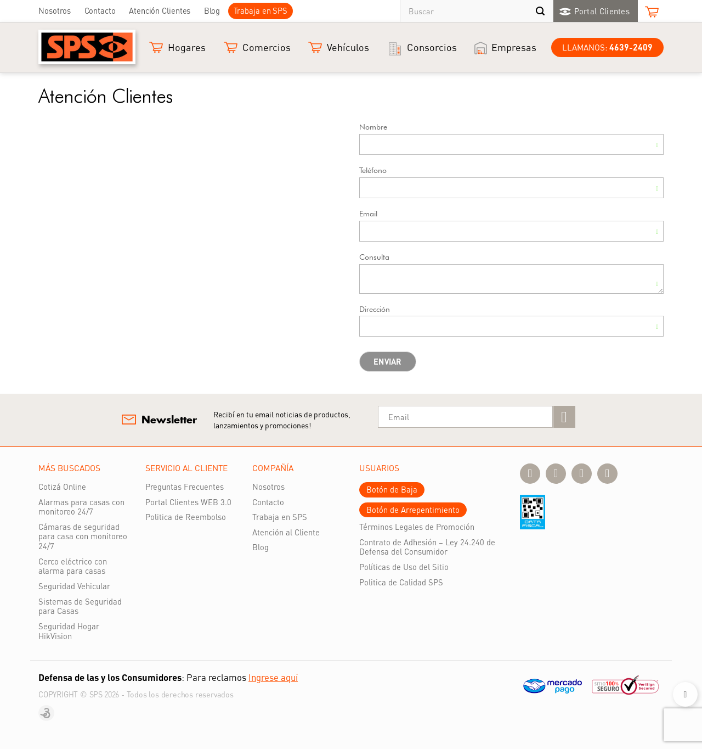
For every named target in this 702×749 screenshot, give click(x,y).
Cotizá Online (62, 486)
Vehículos (348, 47)
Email (368, 213)
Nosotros (54, 10)
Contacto (100, 10)
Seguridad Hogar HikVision (68, 631)
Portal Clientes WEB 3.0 (188, 502)
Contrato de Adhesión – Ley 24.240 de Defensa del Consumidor (427, 547)
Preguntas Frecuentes (184, 486)
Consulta (374, 257)
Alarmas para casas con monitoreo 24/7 (81, 507)
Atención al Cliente (286, 532)
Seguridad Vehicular (74, 586)
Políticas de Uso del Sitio (404, 567)
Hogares (187, 47)
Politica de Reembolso (185, 517)
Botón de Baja (391, 489)
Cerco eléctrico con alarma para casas (72, 566)
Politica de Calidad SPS (401, 582)
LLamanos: (607, 47)
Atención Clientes (159, 10)
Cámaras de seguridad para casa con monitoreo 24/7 (82, 536)
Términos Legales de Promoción (416, 527)
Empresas (513, 47)
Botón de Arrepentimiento (413, 510)
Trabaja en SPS (261, 10)
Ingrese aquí (273, 677)
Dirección (374, 309)
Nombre (373, 126)
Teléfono (373, 170)
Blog (212, 10)
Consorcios (432, 47)
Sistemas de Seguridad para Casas (80, 606)
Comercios (266, 47)
